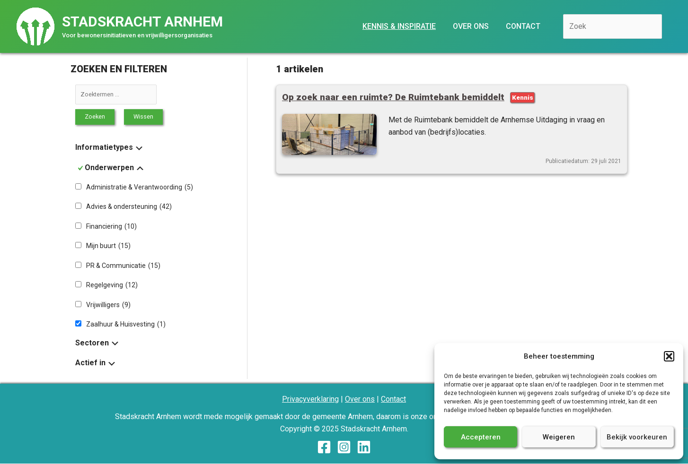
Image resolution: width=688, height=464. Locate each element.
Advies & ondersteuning (129, 207)
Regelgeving (112, 285)
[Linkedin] (364, 447)
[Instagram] (344, 447)
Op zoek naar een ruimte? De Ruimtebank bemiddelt (393, 97)
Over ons (360, 399)
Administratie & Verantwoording (139, 187)
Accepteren (481, 437)
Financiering (111, 226)
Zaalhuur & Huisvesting (126, 324)
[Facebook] (324, 447)
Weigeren (559, 437)
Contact (393, 399)
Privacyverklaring (310, 399)
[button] (669, 356)
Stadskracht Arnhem (142, 21)
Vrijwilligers (108, 304)
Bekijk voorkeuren (637, 437)
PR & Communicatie (123, 265)
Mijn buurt (108, 246)
